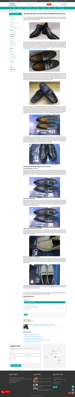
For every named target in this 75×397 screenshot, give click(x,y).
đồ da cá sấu (15, 36)
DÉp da (11, 38)
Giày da (11, 48)
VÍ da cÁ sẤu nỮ (12, 19)
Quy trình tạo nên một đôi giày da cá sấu (44, 378)
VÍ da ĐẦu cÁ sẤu (13, 26)
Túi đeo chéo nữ (12, 56)
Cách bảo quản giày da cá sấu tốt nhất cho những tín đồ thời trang (44, 13)
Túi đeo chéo (15, 54)
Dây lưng (15, 30)
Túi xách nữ (12, 61)
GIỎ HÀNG (63, 4)
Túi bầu (11, 64)
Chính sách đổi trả (57, 383)
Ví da (15, 16)
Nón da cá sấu (12, 34)
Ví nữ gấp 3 (12, 24)
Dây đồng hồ (12, 41)
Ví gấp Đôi (11, 21)
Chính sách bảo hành (57, 382)
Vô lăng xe (12, 46)
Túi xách (15, 59)
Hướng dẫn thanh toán (57, 377)
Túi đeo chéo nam (13, 57)
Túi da (15, 50)
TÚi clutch (11, 52)
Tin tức (14, 10)
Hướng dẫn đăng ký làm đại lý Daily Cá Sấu (59, 380)
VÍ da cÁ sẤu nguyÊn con (14, 27)
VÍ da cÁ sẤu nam (13, 18)
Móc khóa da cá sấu (13, 43)
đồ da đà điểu (15, 69)
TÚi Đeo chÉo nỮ (12, 71)
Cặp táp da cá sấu (13, 44)
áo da (11, 67)
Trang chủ (10, 10)
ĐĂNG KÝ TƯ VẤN (16, 365)
